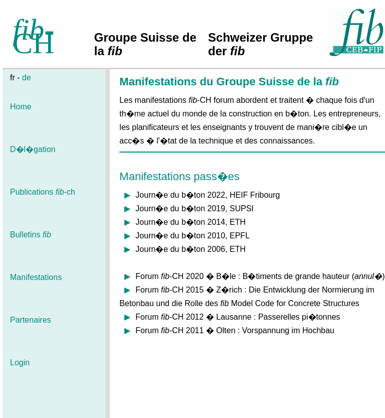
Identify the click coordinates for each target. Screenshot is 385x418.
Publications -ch (42, 192)
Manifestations (36, 277)
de (26, 77)
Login (20, 362)
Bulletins (30, 234)
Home (21, 106)
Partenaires (30, 320)
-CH (33, 36)
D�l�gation (33, 149)
